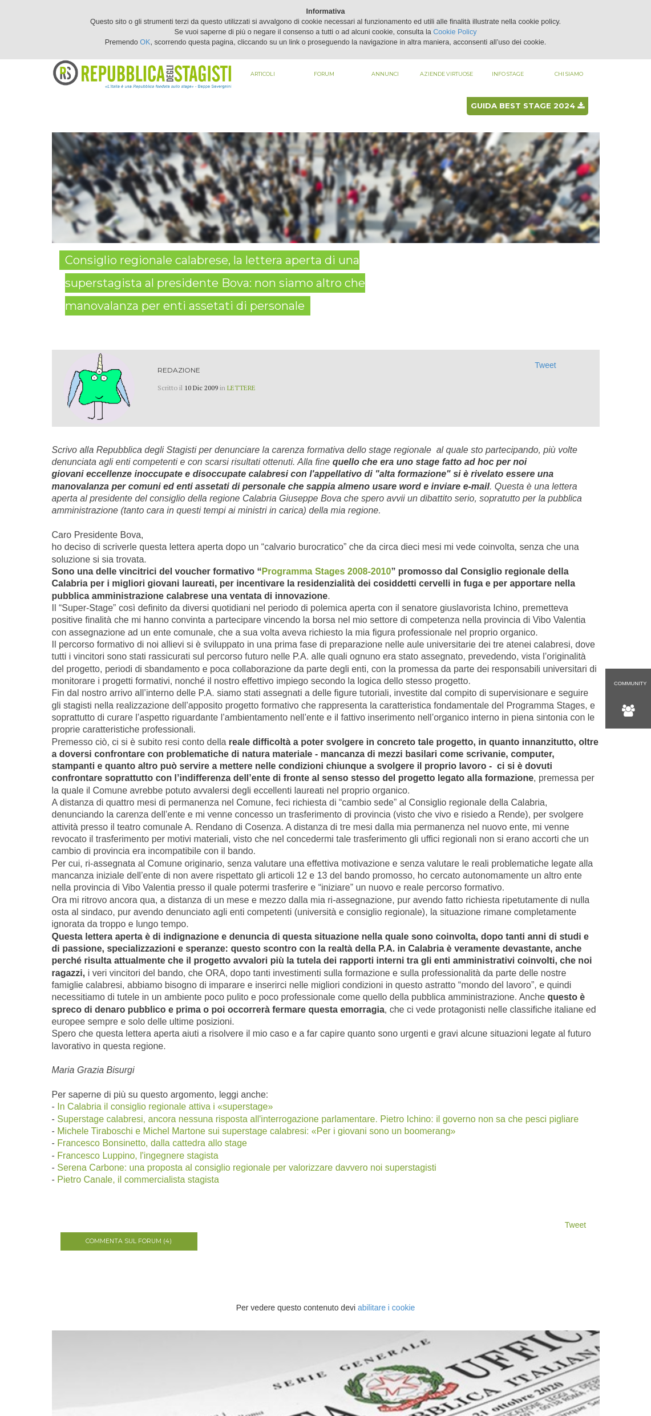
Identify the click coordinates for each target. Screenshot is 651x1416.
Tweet (545, 365)
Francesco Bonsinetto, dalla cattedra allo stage (152, 1143)
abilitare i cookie (386, 1307)
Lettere (241, 387)
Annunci (385, 74)
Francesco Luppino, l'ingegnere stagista (137, 1155)
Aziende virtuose (446, 74)
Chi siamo (569, 74)
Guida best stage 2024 (527, 105)
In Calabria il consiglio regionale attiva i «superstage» (165, 1106)
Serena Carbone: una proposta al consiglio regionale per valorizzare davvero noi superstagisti (246, 1167)
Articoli (262, 74)
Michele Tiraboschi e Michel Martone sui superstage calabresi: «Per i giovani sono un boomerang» (256, 1131)
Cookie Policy (454, 32)
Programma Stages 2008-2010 (326, 571)
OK (145, 42)
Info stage (508, 74)
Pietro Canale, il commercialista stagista (138, 1179)
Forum (324, 74)
